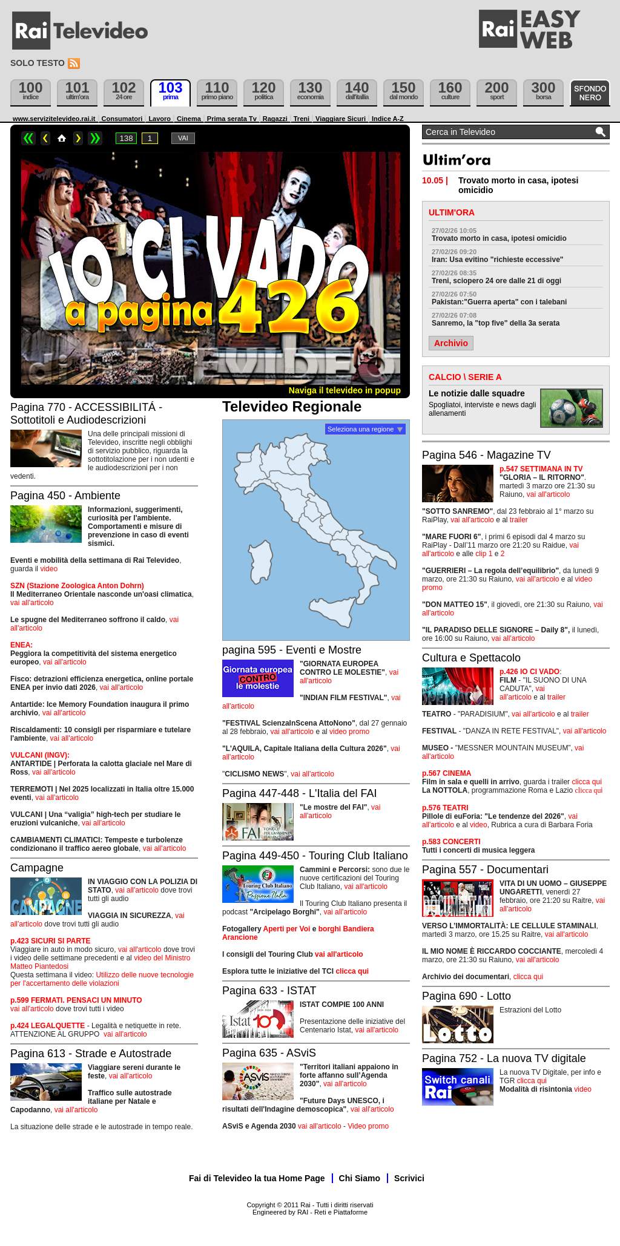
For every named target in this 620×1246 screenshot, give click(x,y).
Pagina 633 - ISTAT (269, 991)
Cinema (189, 118)
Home (61, 138)
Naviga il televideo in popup (345, 390)
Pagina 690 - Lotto (466, 996)
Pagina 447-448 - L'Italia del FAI (299, 793)
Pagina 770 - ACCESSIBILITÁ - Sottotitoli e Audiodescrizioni (86, 413)
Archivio (451, 343)
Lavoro (159, 118)
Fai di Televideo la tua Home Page (257, 1178)
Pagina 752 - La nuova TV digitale (504, 1058)
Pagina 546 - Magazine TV (486, 455)
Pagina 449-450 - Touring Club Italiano (315, 856)
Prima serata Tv (232, 118)
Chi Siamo (359, 1178)
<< (28, 138)
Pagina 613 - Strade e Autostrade (90, 1054)
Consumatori (122, 118)
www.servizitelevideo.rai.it (54, 118)
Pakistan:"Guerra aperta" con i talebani (499, 302)
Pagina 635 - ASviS (269, 1053)
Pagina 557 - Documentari (485, 870)
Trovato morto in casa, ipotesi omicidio (499, 238)
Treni (301, 118)
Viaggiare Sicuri (340, 118)
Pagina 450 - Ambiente (65, 496)
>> (95, 138)
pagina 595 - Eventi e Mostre (291, 650)
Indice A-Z (388, 118)
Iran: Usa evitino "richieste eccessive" (498, 259)
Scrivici (409, 1178)
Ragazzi (275, 118)
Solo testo (37, 63)
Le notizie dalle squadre (477, 393)
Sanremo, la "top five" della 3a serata (495, 323)
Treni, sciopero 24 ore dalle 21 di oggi (496, 281)
